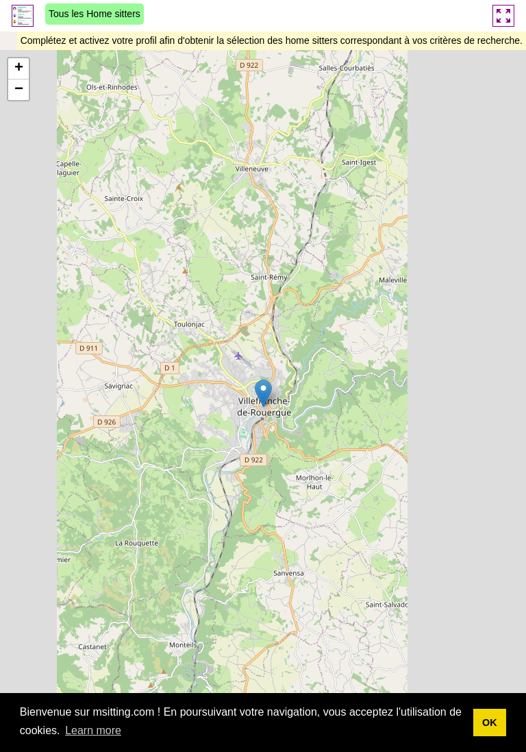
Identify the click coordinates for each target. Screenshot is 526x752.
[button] (263, 393)
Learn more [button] (93, 730)
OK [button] (489, 722)
